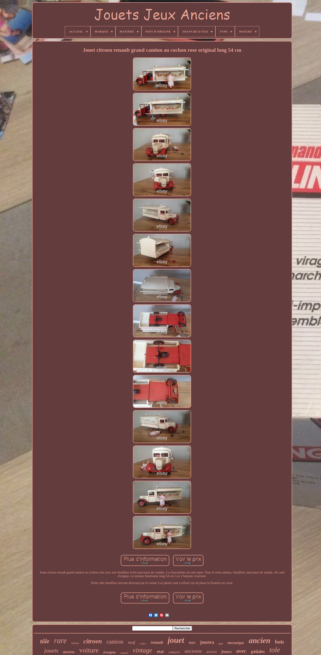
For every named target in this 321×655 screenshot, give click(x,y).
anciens (69, 652)
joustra (207, 642)
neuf (131, 642)
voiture (89, 650)
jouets (51, 650)
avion (211, 652)
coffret (143, 643)
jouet (176, 640)
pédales (258, 651)
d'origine (109, 652)
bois (279, 642)
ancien (259, 640)
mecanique (236, 643)
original (124, 652)
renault (157, 642)
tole (274, 650)
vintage (142, 650)
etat (160, 651)
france (226, 652)
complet (174, 652)
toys (192, 642)
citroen (92, 641)
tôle (44, 641)
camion (115, 642)
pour (221, 643)
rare (60, 640)
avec (241, 651)
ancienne (193, 651)
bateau (75, 643)
